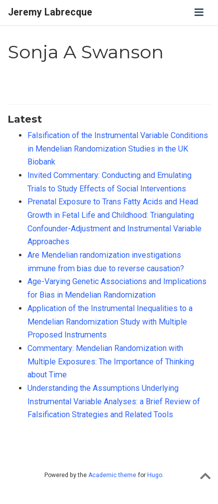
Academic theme (112, 475)
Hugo (154, 475)
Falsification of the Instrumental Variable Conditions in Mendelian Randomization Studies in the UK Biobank (117, 149)
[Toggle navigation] (199, 12)
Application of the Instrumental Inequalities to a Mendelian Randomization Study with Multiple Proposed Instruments (110, 321)
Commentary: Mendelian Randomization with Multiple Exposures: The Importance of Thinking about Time (110, 361)
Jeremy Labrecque (50, 12)
